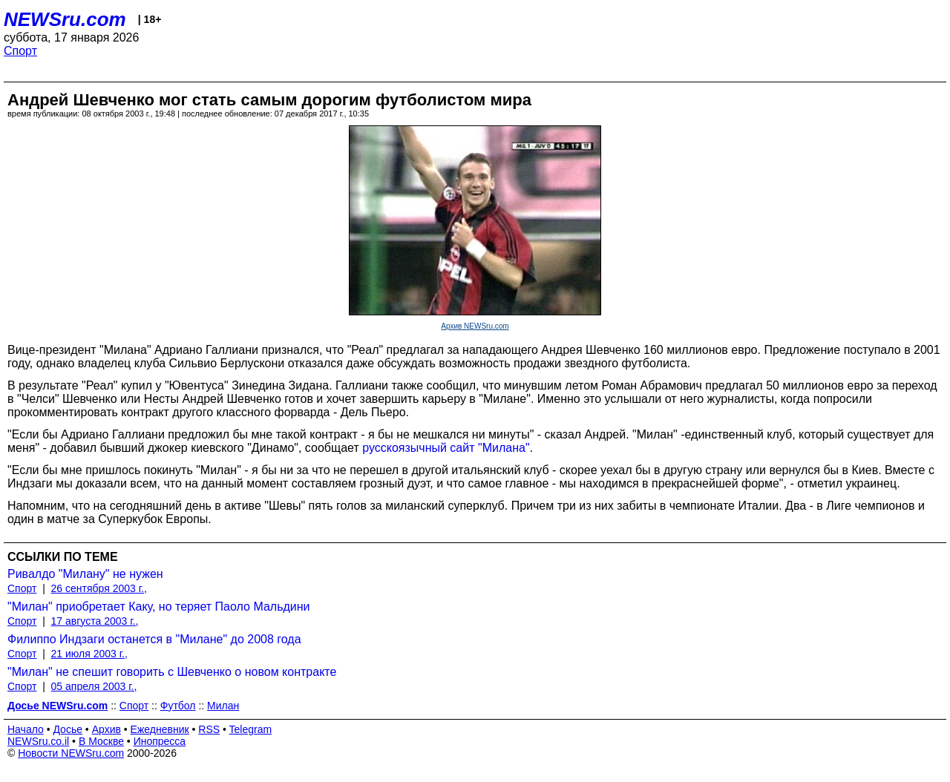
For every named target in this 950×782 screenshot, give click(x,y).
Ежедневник (160, 729)
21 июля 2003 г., (89, 654)
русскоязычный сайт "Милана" (445, 447)
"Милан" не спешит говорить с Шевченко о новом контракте (171, 672)
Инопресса (160, 741)
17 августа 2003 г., (95, 621)
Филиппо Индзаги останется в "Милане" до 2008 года (154, 639)
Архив (106, 729)
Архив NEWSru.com (474, 326)
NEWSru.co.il (38, 741)
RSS (209, 729)
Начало (25, 729)
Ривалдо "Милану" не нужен (85, 574)
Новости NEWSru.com (71, 753)
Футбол (178, 706)
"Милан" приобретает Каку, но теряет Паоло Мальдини (158, 606)
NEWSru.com (65, 19)
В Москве (101, 741)
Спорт (20, 51)
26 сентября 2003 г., (99, 588)
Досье (67, 729)
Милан (223, 706)
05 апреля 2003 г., (94, 686)
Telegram (250, 729)
